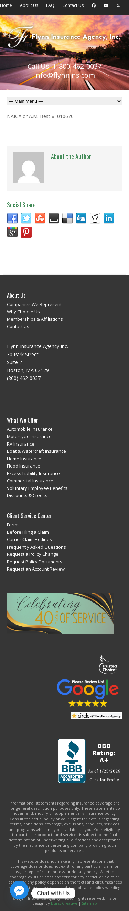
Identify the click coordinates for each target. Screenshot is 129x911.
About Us (29, 5)
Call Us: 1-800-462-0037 (64, 66)
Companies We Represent (34, 304)
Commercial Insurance (30, 480)
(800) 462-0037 (24, 378)
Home (6, 5)
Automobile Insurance (30, 429)
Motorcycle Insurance (29, 436)
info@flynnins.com (64, 75)
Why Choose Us (23, 311)
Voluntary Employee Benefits (37, 488)
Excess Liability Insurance (33, 473)
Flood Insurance (23, 466)
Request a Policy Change (32, 554)
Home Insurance (24, 459)
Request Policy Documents (34, 562)
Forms (13, 524)
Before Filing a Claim (28, 532)
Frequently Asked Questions (36, 547)
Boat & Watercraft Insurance (36, 451)
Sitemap (89, 903)
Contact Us (73, 5)
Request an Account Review (36, 569)
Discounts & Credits (27, 495)
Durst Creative (64, 903)
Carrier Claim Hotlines (29, 539)
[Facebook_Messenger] (19, 893)
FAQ (50, 5)
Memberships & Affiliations (35, 319)
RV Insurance (20, 444)
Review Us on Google (87, 693)
